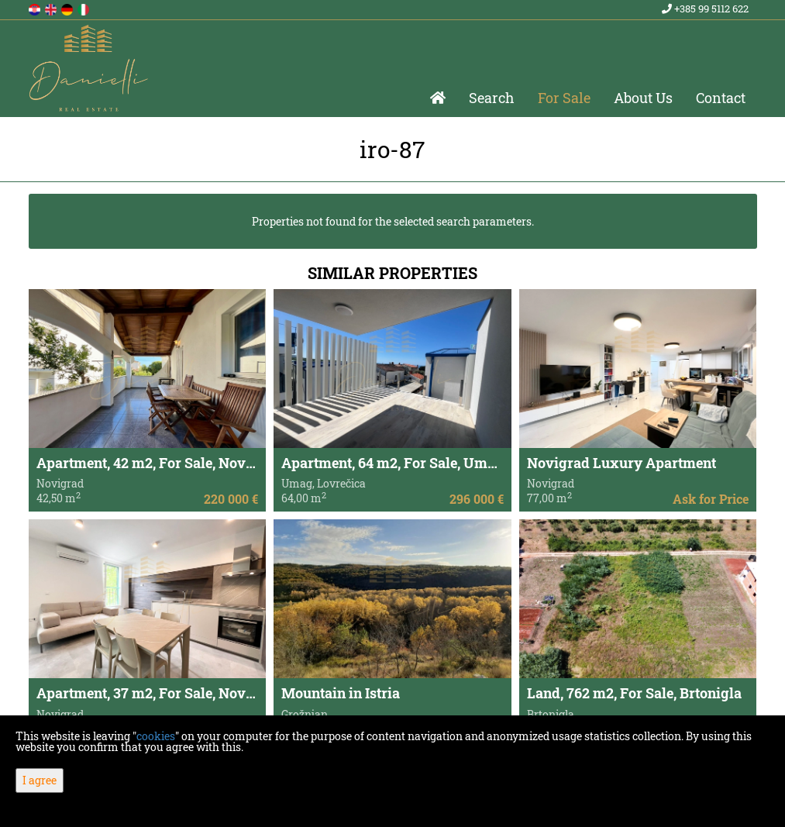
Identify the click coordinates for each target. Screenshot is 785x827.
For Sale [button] (564, 97)
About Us (643, 97)
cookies (155, 736)
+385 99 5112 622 (705, 9)
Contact (720, 97)
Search (492, 97)
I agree (39, 780)
